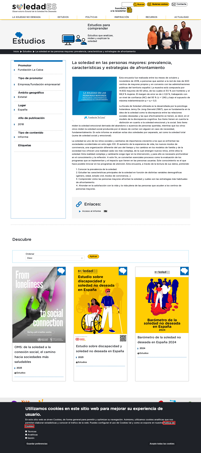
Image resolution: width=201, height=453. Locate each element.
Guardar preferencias (37, 448)
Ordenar (30, 254)
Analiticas (33, 439)
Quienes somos (160, 4)
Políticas (91, 17)
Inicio (16, 52)
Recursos (151, 17)
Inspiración (121, 17)
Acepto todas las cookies (162, 448)
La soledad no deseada (26, 17)
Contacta (181, 4)
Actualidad (181, 17)
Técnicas (32, 436)
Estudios (63, 17)
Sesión (31, 442)
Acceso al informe (94, 211)
